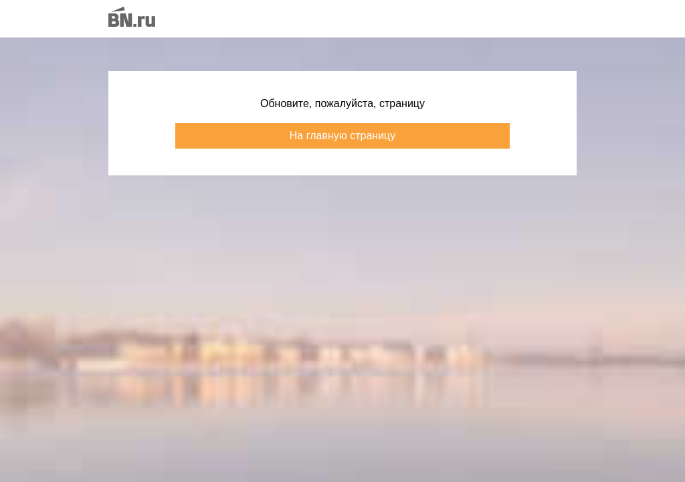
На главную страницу (342, 135)
